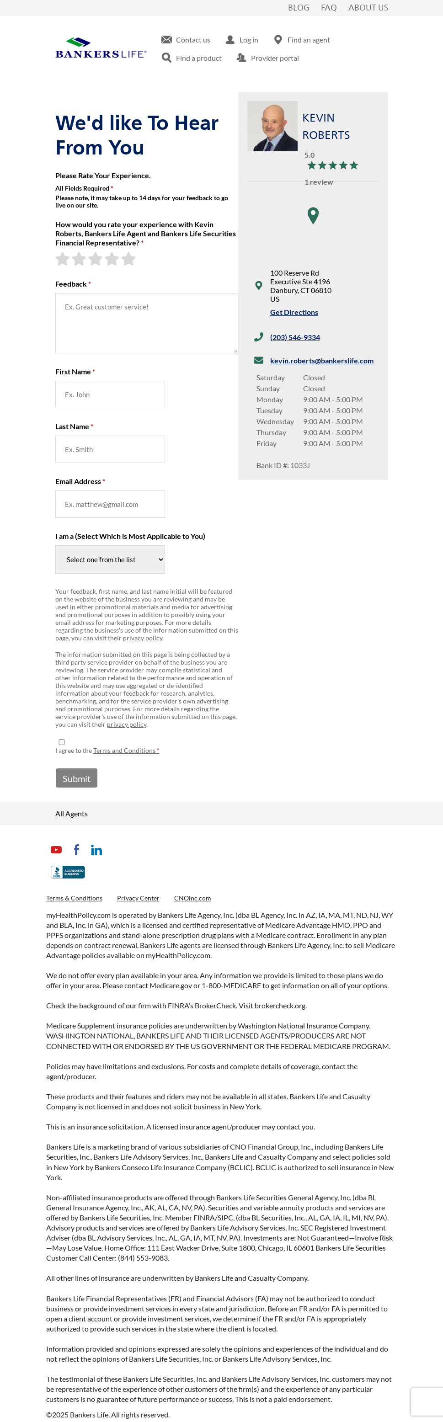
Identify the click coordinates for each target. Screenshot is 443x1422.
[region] (313, 225)
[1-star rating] (63, 259)
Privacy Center (138, 898)
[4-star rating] (113, 259)
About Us (368, 8)
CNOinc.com (192, 898)
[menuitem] (185, 39)
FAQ (329, 8)
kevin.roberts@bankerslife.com (322, 360)
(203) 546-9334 (295, 337)
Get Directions (294, 312)
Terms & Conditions (74, 898)
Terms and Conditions (124, 750)
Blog (299, 8)
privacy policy (142, 638)
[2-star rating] (80, 259)
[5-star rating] (129, 259)
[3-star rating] (96, 259)
